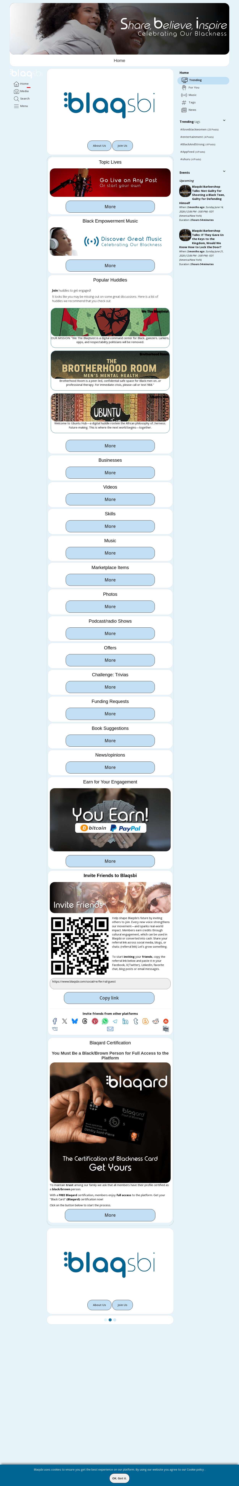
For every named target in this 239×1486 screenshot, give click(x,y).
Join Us (122, 145)
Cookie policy (195, 1469)
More (110, 207)
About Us (99, 145)
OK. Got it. (119, 1478)
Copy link (109, 998)
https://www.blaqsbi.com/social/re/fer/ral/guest (110, 983)
